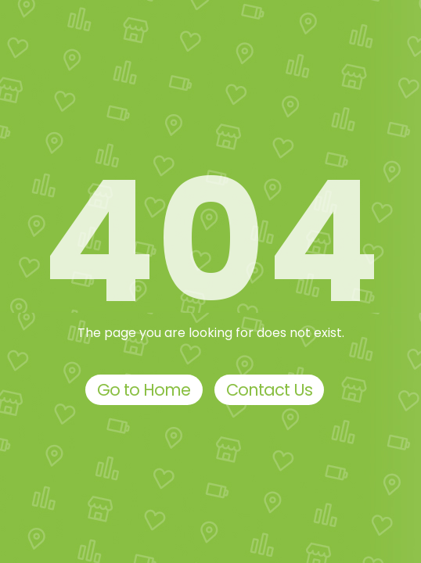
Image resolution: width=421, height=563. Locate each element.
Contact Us (269, 389)
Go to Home (144, 389)
